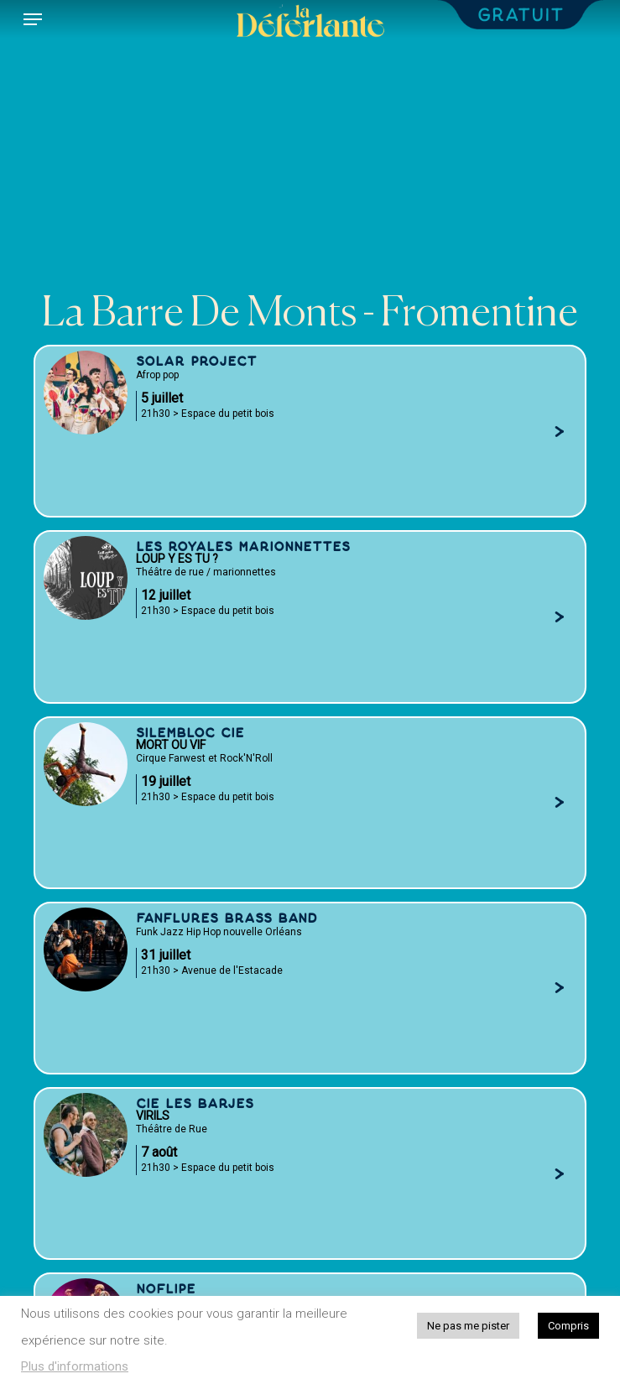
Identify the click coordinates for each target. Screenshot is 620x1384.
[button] (32, 19)
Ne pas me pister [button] (468, 1325)
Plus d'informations (74, 1366)
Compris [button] (568, 1325)
